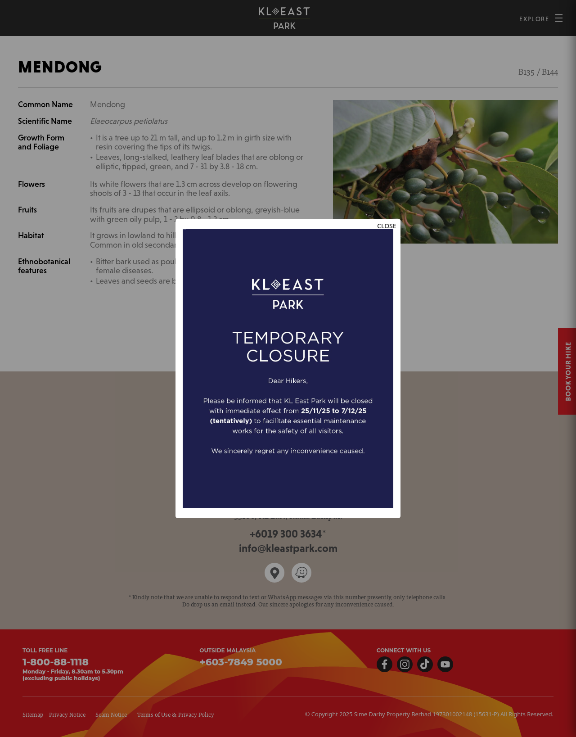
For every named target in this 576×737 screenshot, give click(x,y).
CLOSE (386, 226)
